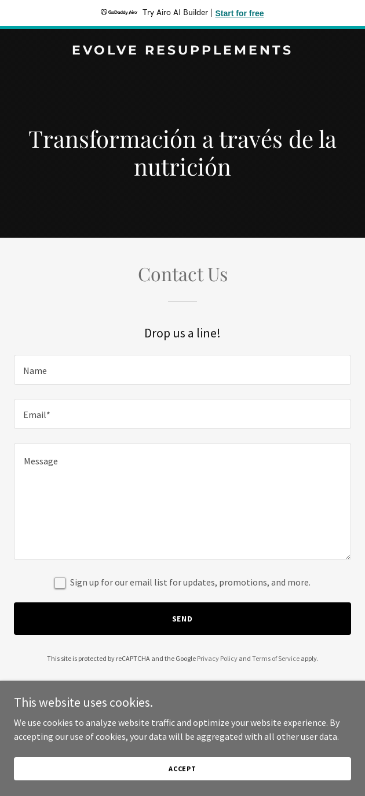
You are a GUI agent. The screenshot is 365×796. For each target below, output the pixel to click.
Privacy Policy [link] (217, 658)
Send (183, 618)
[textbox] (182, 370)
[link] (182, 51)
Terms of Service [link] (276, 658)
